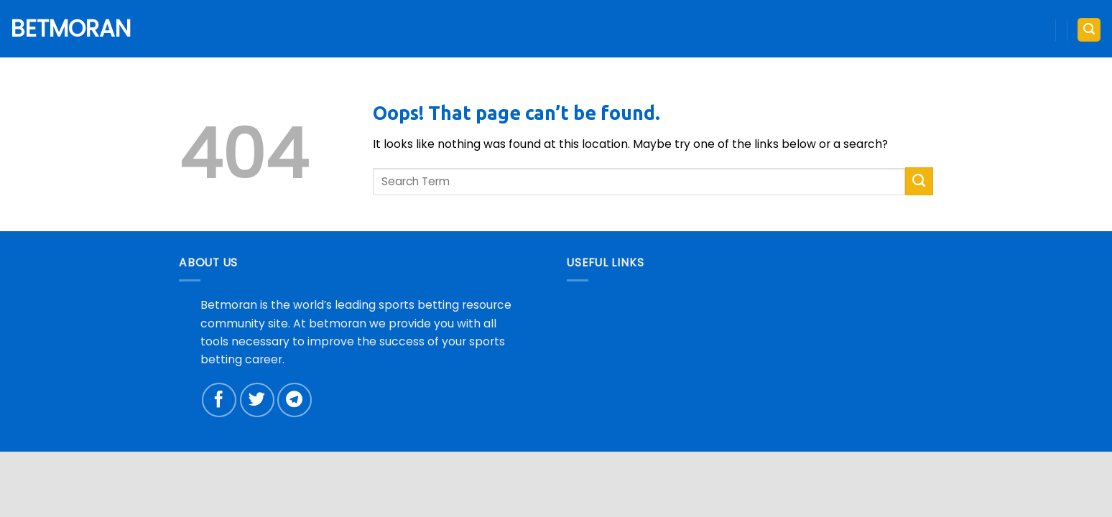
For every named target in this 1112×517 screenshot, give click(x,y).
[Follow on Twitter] (257, 400)
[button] (1089, 29)
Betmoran (65, 28)
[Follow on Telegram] (294, 400)
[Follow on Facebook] (219, 400)
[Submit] (919, 181)
